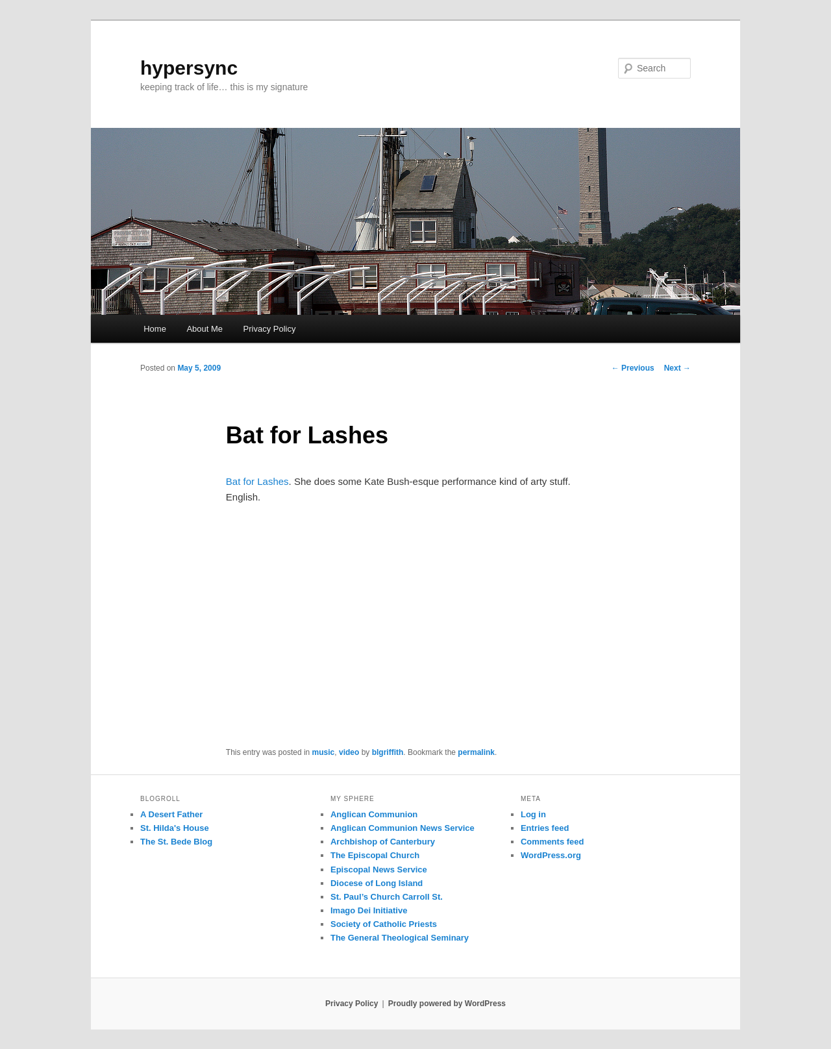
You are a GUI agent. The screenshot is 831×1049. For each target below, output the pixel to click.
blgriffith (388, 752)
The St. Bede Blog (176, 841)
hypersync (189, 68)
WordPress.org (551, 855)
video (349, 752)
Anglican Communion (373, 814)
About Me (204, 329)
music (323, 752)
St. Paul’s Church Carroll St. (386, 897)
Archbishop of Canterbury (382, 841)
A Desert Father (171, 814)
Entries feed (545, 828)
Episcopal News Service (378, 869)
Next (677, 368)
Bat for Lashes (257, 481)
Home (154, 329)
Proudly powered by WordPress (447, 1003)
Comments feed (552, 841)
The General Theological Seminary (399, 938)
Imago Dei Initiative (368, 910)
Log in (533, 814)
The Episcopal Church (374, 855)
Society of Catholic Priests (383, 924)
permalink (476, 752)
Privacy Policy (269, 329)
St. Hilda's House (174, 828)
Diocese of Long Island (376, 883)
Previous (633, 368)
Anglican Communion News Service (402, 828)
